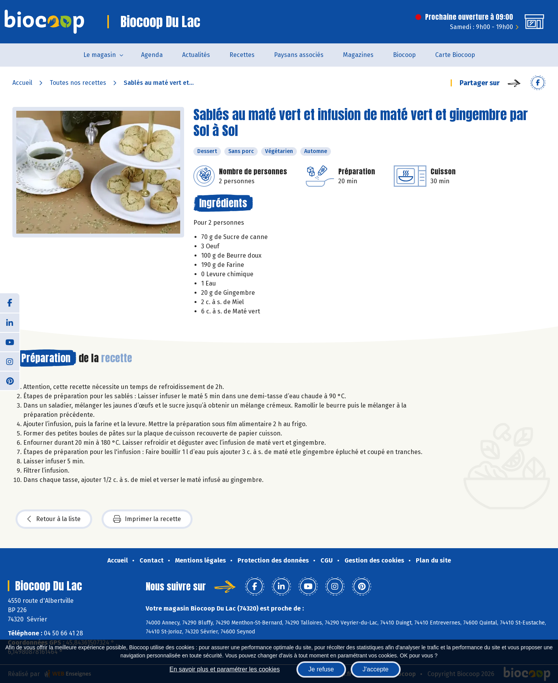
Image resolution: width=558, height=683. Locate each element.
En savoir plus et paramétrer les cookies (224, 669)
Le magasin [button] (99, 54)
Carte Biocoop (455, 54)
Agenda (152, 54)
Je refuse (321, 669)
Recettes (242, 54)
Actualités (196, 54)
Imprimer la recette (147, 519)
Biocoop (404, 54)
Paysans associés (299, 54)
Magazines (358, 54)
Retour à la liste (54, 519)
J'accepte (376, 669)
